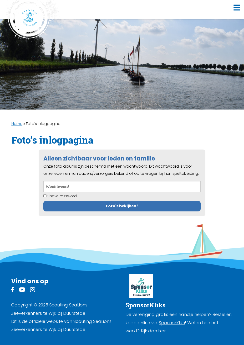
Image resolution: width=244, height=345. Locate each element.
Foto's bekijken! (122, 206)
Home (16, 123)
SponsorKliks (172, 323)
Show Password (60, 196)
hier (162, 331)
